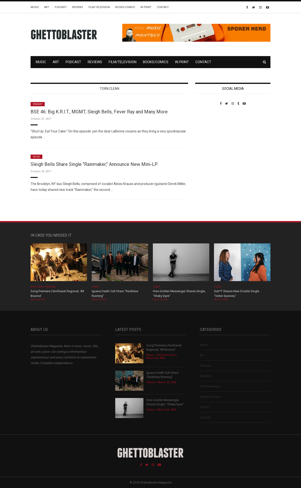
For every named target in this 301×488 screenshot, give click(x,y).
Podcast (61, 7)
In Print (145, 7)
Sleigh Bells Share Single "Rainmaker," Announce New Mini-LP (94, 164)
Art (46, 7)
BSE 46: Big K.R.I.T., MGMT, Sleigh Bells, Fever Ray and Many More (99, 112)
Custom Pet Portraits (209, 137)
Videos (95, 287)
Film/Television (99, 7)
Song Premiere (46, 287)
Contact (163, 7)
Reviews (77, 7)
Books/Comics (125, 7)
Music (35, 7)
